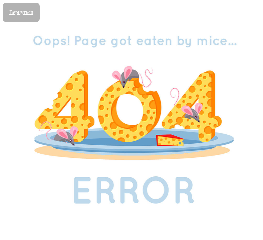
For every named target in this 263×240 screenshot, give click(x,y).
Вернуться (21, 12)
